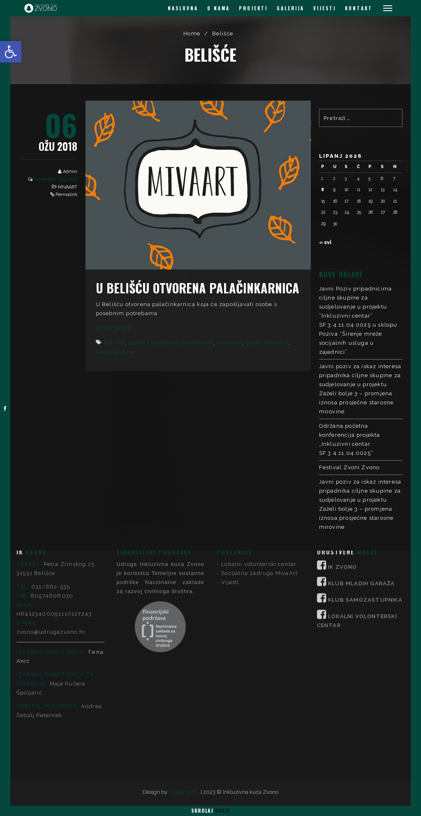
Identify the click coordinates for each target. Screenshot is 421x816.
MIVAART (67, 187)
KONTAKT (358, 8)
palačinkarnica (267, 342)
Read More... (116, 329)
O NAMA (218, 8)
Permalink (66, 194)
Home (191, 33)
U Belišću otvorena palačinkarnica (197, 288)
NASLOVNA (183, 8)
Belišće (114, 342)
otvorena (229, 342)
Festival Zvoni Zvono (349, 467)
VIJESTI (324, 8)
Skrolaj (210, 810)
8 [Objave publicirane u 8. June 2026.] (322, 189)
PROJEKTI (253, 8)
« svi (325, 242)
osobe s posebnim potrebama (170, 342)
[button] (10, 51)
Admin (70, 171)
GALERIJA (290, 8)
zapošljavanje (116, 351)
